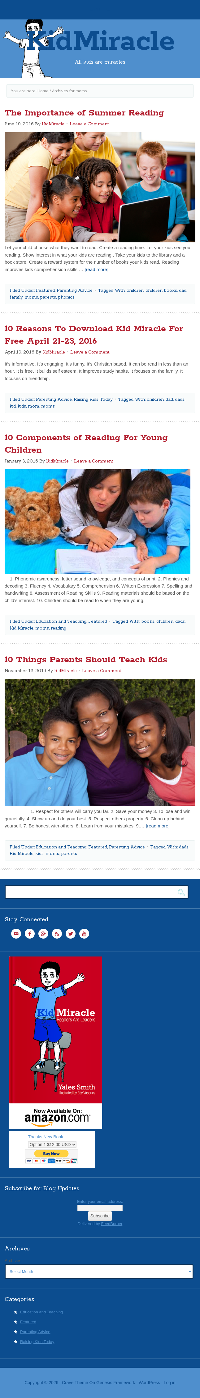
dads (180, 399)
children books (161, 290)
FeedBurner (112, 1223)
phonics (66, 297)
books (147, 621)
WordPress (149, 1382)
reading (58, 628)
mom (33, 406)
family (16, 297)
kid (13, 406)
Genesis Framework (115, 1382)
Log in (170, 1382)
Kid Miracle (21, 628)
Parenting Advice (75, 290)
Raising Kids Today (93, 399)
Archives (13, 1260)
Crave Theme (75, 1382)
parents (48, 297)
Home (43, 91)
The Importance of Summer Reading (84, 113)
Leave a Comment (89, 124)
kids (22, 406)
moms (31, 297)
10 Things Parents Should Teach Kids (86, 659)
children (135, 290)
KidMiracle (100, 41)
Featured (45, 290)
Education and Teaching (61, 621)
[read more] (96, 269)
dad (182, 290)
